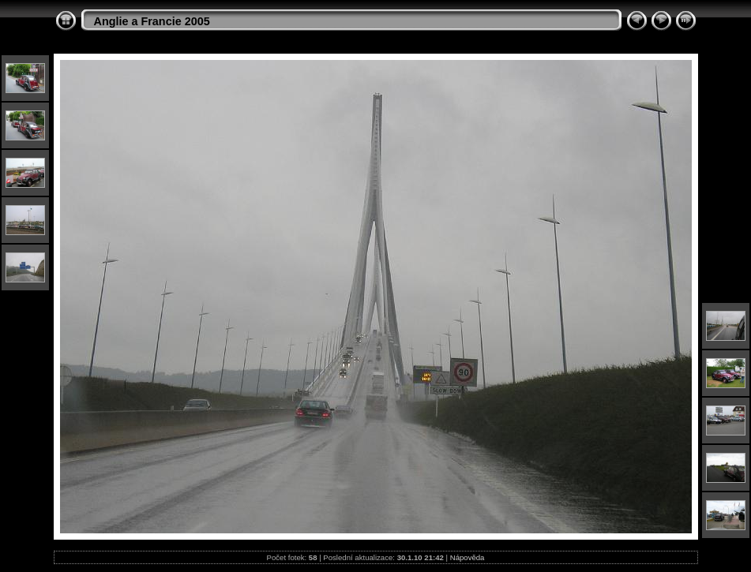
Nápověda (467, 557)
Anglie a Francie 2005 (152, 21)
